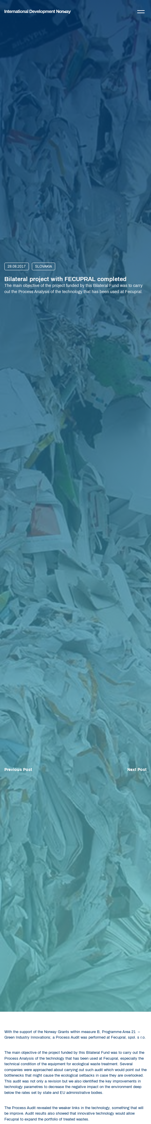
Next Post (137, 769)
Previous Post (18, 769)
